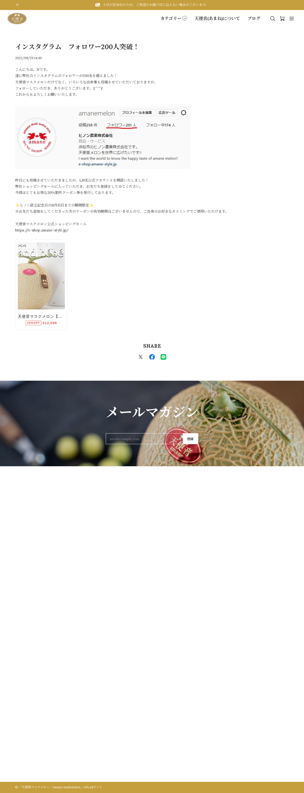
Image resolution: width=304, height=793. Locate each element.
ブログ (253, 18)
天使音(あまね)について (217, 18)
